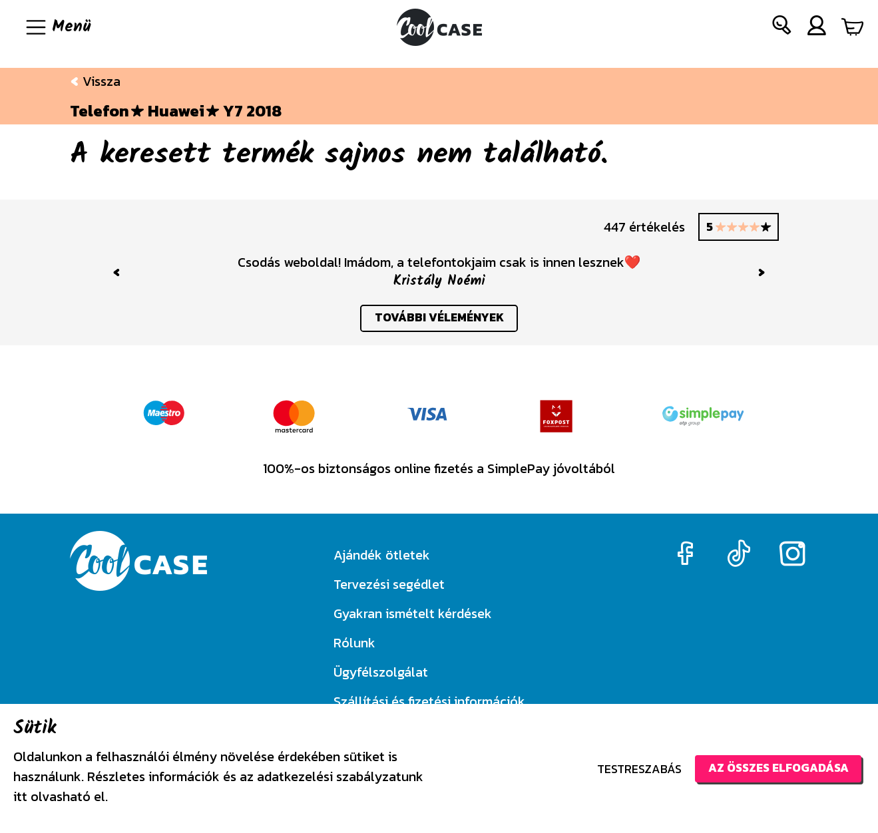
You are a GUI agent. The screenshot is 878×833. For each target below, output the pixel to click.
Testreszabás (633, 769)
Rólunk (354, 643)
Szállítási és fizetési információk (429, 701)
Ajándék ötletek (381, 555)
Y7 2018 (252, 111)
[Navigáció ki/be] (57, 27)
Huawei (176, 111)
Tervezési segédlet (389, 584)
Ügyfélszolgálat (380, 672)
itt (20, 796)
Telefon (99, 111)
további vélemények (439, 319)
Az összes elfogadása (775, 768)
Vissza (95, 81)
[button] (782, 28)
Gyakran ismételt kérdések (412, 613)
